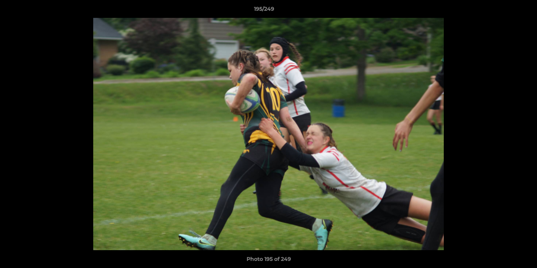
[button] (505, 10)
